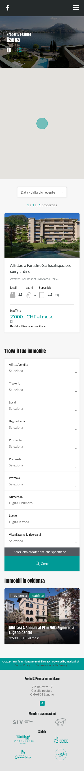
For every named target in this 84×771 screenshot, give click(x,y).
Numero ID (16, 497)
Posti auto (15, 440)
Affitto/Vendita (18, 364)
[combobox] (42, 192)
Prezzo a (14, 478)
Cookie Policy (22, 665)
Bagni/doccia (17, 421)
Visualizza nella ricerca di (25, 534)
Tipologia (15, 383)
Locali (12, 402)
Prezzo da (15, 459)
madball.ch (73, 661)
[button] (42, 123)
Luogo (13, 515)
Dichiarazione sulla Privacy (51, 665)
